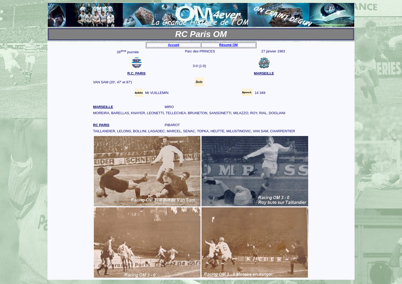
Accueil (173, 45)
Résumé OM (228, 45)
